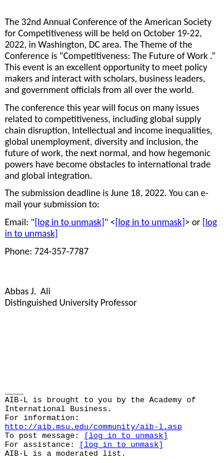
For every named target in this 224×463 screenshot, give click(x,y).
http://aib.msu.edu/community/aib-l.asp (93, 426)
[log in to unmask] (70, 222)
